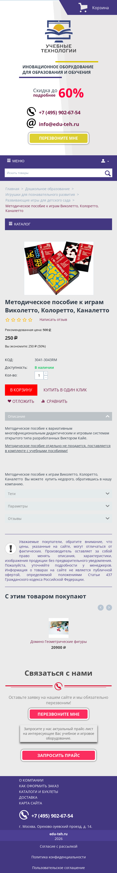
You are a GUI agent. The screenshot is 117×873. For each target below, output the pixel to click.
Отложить (23, 401)
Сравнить (57, 401)
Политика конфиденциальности (58, 857)
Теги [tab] (59, 493)
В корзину (21, 390)
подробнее (44, 95)
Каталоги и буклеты (38, 791)
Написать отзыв (53, 319)
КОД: (9, 359)
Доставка (28, 797)
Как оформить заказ (39, 786)
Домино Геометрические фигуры (58, 641)
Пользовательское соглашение (58, 867)
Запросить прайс (58, 755)
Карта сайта (30, 803)
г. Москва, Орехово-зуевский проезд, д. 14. (55, 826)
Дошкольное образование (47, 188)
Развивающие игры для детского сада (37, 200)
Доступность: (16, 367)
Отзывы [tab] (59, 518)
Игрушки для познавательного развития (40, 194)
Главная (12, 188)
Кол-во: (11, 375)
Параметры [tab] (59, 505)
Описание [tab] (59, 416)
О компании (31, 780)
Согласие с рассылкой (58, 846)
